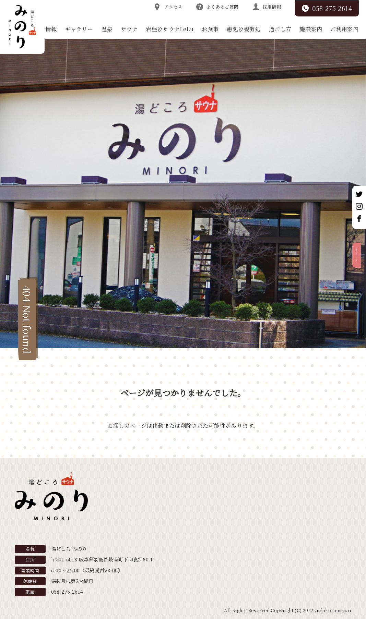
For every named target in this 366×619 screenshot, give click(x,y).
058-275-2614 (327, 8)
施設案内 (310, 29)
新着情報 (45, 29)
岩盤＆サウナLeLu (169, 29)
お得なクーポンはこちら (359, 278)
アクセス (168, 6)
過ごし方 (280, 29)
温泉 (107, 29)
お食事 (210, 29)
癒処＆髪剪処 (243, 29)
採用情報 (266, 6)
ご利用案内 (344, 29)
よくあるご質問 (217, 6)
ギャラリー (79, 29)
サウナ (129, 29)
